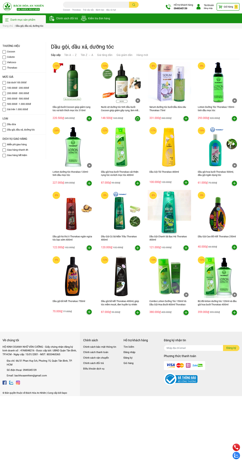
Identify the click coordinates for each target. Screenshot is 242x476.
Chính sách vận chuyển (96, 437)
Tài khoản (209, 5)
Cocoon (66, 10)
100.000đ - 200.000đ (18, 167)
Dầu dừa (11, 204)
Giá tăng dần (104, 135)
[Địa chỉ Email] (201, 428)
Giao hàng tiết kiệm (17, 235)
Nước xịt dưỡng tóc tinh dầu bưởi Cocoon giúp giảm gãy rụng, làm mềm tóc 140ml (120, 190)
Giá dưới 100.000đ (16, 162)
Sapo (64, 472)
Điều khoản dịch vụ (93, 448)
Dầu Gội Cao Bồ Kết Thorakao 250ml (217, 316)
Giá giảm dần (124, 135)
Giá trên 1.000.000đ (17, 189)
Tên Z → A (87, 135)
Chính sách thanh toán (95, 432)
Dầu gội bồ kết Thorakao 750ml (69, 381)
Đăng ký (128, 437)
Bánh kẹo (100, 10)
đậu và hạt (111, 10)
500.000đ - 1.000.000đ (19, 184)
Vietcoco (11, 142)
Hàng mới (142, 135)
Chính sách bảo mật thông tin (99, 426)
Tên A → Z (70, 135)
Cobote (11, 137)
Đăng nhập (208, 8)
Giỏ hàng (128, 443)
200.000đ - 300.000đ (18, 173)
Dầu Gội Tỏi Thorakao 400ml (164, 251)
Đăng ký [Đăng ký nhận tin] (231, 427)
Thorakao (76, 10)
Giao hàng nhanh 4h (17, 229)
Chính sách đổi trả (67, 18)
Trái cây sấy (88, 10)
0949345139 (180, 8)
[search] (134, 5)
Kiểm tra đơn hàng (99, 18)
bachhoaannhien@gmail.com (30, 455)
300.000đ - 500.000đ (18, 178)
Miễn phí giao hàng (17, 224)
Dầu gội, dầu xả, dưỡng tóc (21, 209)
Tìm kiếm (129, 426)
